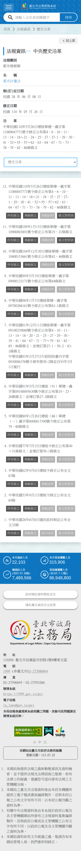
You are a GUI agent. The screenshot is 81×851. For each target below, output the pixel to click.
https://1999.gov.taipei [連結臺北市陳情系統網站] (23, 694)
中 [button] (39, 742)
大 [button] (45, 742)
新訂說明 (47, 533)
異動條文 (30, 215)
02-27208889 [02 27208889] (36, 671)
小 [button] (34, 742)
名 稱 (10, 75)
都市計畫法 (12, 81)
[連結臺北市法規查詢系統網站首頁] (39, 6)
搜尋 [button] (68, 17)
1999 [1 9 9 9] (6, 671)
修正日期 (10, 106)
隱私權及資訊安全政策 (40, 605)
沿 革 (10, 121)
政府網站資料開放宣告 (40, 594)
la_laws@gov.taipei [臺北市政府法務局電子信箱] (18, 705)
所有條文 (13, 215)
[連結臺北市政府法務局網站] (40, 632)
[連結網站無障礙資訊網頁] (28, 731)
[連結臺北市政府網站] (60, 732)
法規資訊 (23, 29)
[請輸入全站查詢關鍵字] (36, 17)
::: (2, 26)
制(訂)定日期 (13, 91)
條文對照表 (66, 215)
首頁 (6, 29)
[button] (68, 41)
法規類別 (10, 60)
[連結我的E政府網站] (48, 731)
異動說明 (47, 215)
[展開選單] (8, 7)
